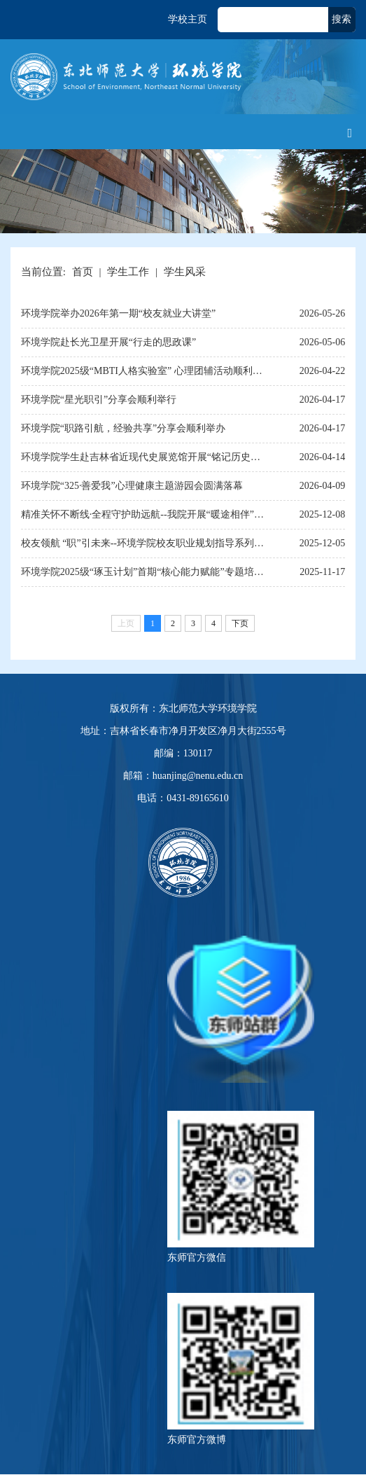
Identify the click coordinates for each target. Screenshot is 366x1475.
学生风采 (185, 271)
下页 (240, 623)
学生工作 (128, 271)
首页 (82, 271)
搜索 (341, 19)
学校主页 (187, 19)
